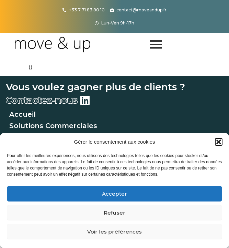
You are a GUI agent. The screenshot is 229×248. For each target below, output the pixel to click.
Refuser (114, 212)
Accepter (114, 193)
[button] (218, 141)
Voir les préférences (114, 231)
